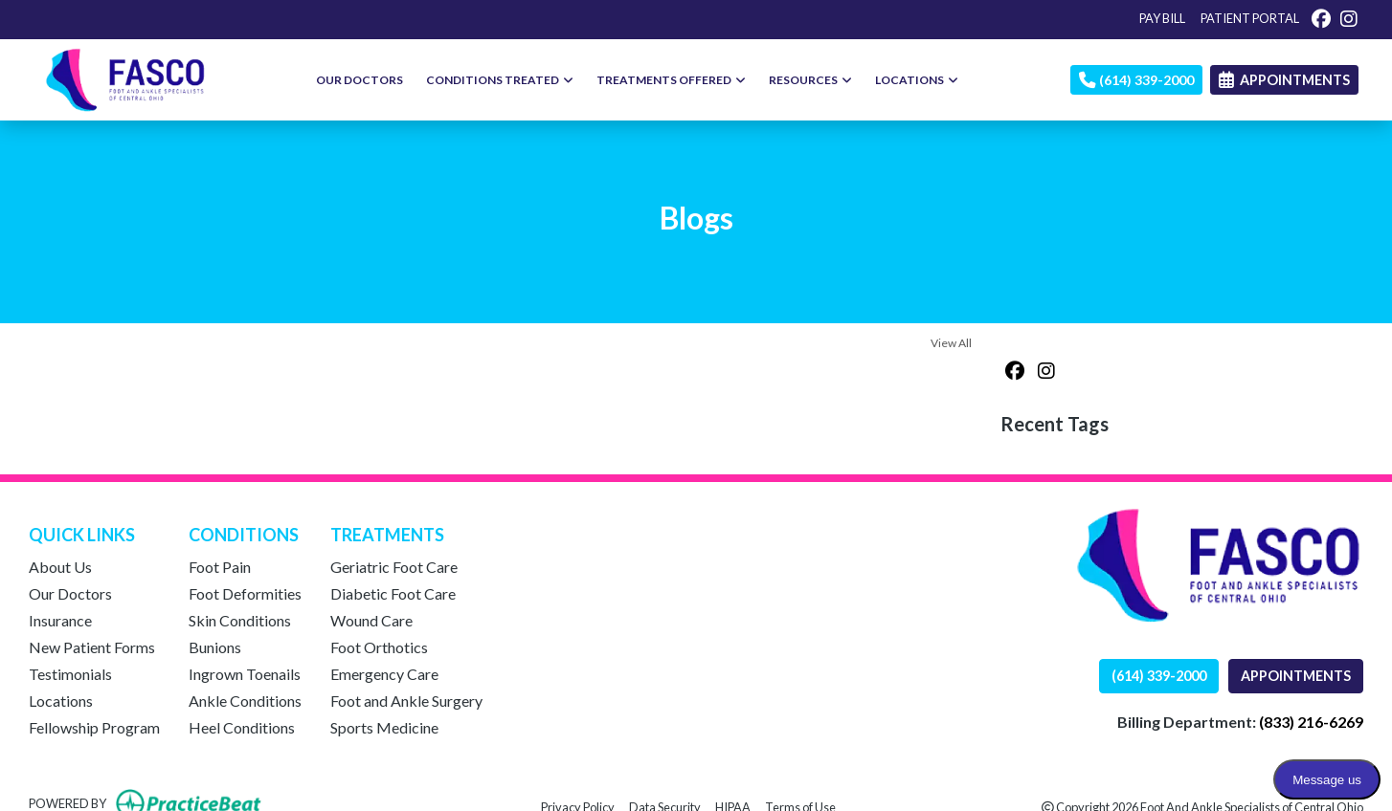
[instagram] (1349, 18)
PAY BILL (1162, 18)
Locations (61, 700)
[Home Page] (125, 78)
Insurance (60, 620)
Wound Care (371, 620)
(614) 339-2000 (1136, 80)
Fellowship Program (94, 727)
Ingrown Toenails (245, 674)
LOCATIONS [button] (916, 80)
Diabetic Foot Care (393, 593)
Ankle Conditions (245, 700)
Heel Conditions (242, 727)
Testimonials (70, 674)
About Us (60, 567)
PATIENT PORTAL (1250, 18)
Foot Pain (220, 567)
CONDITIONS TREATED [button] (499, 80)
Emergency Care (384, 674)
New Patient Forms (92, 647)
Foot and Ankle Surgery (406, 700)
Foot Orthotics (379, 647)
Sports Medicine (384, 727)
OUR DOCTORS (359, 80)
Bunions (215, 647)
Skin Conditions (240, 620)
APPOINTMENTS (1296, 676)
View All (951, 343)
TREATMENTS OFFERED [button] (671, 80)
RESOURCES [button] (810, 80)
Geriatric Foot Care (394, 567)
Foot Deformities (245, 593)
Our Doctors (70, 593)
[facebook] (1321, 18)
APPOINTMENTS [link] (1284, 80)
